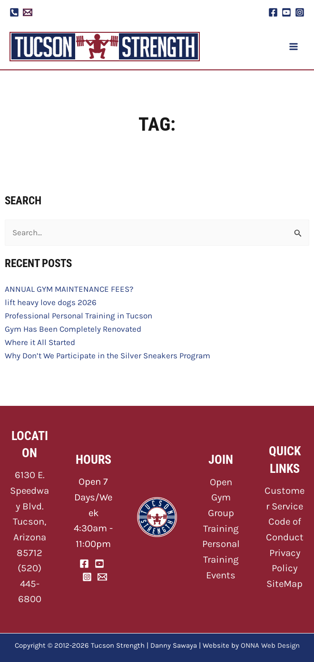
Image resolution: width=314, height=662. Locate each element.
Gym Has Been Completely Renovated (73, 329)
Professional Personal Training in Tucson (78, 315)
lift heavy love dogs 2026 (51, 302)
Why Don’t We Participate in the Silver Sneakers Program (107, 355)
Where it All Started (40, 342)
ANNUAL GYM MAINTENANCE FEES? (69, 289)
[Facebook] (273, 12)
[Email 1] (27, 12)
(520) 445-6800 (29, 583)
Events (221, 575)
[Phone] (14, 12)
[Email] (102, 577)
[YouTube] (286, 12)
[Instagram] (299, 12)
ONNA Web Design (270, 645)
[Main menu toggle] (294, 47)
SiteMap (284, 583)
